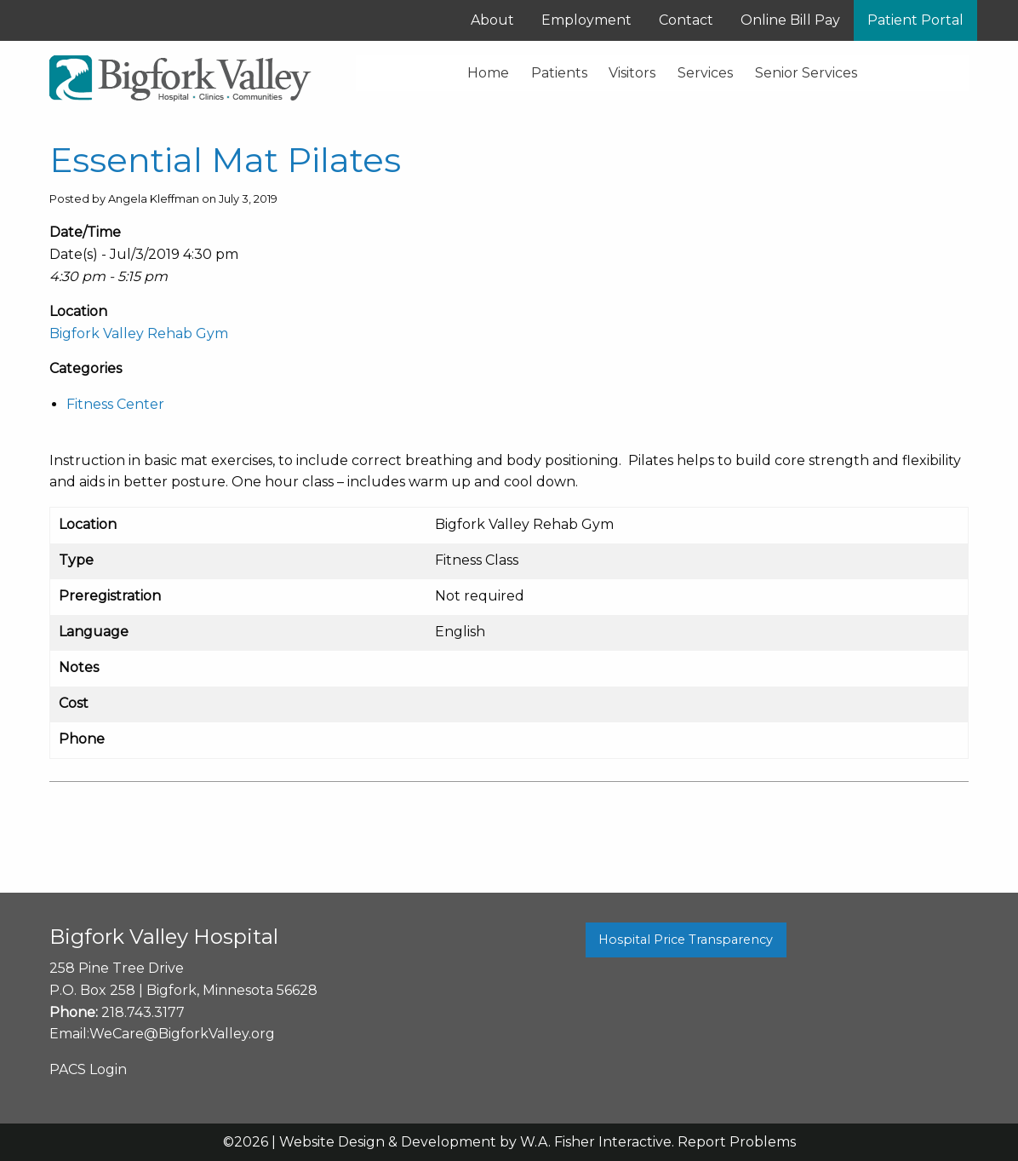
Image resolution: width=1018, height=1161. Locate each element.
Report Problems (737, 1142)
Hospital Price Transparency (685, 939)
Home (488, 73)
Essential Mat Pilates (225, 160)
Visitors (632, 73)
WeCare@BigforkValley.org (182, 1034)
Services (705, 73)
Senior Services (806, 73)
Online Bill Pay (790, 20)
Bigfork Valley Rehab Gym (138, 333)
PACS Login (88, 1069)
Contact (686, 20)
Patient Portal (915, 20)
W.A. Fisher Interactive (596, 1142)
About (492, 20)
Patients (559, 73)
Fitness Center (115, 404)
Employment (586, 20)
